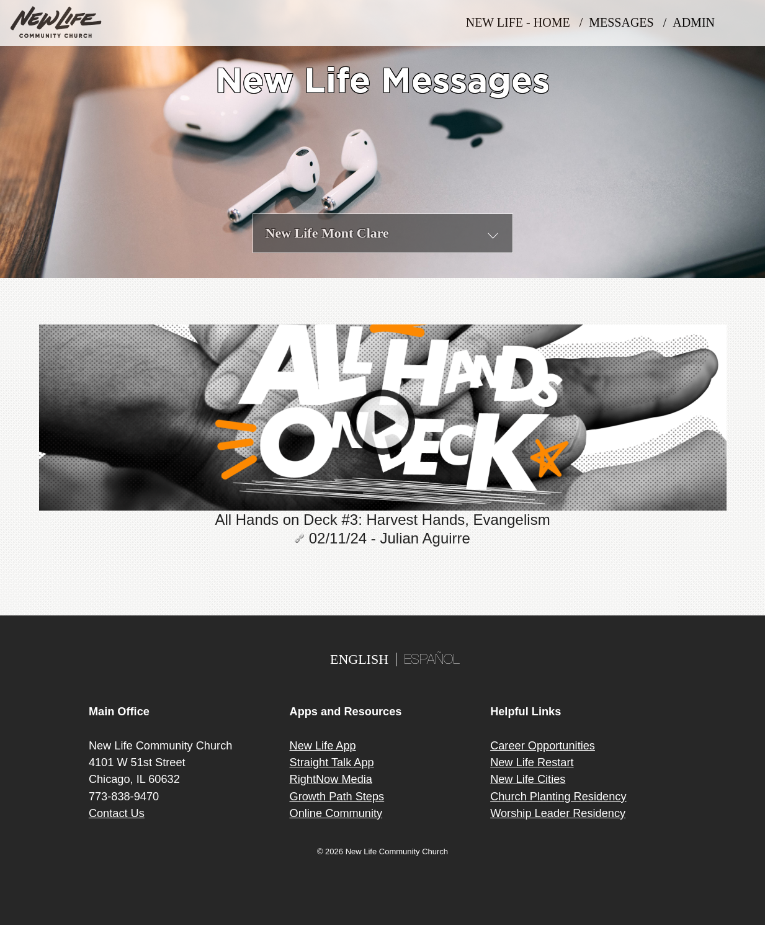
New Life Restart (531, 762)
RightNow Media (331, 779)
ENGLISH (359, 659)
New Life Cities (527, 779)
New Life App (323, 746)
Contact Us (117, 813)
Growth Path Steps (337, 796)
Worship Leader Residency (557, 813)
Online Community (336, 813)
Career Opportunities (542, 746)
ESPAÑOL (432, 661)
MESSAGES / (631, 22)
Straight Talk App (332, 762)
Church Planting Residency (558, 796)
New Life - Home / (527, 22)
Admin (698, 22)
